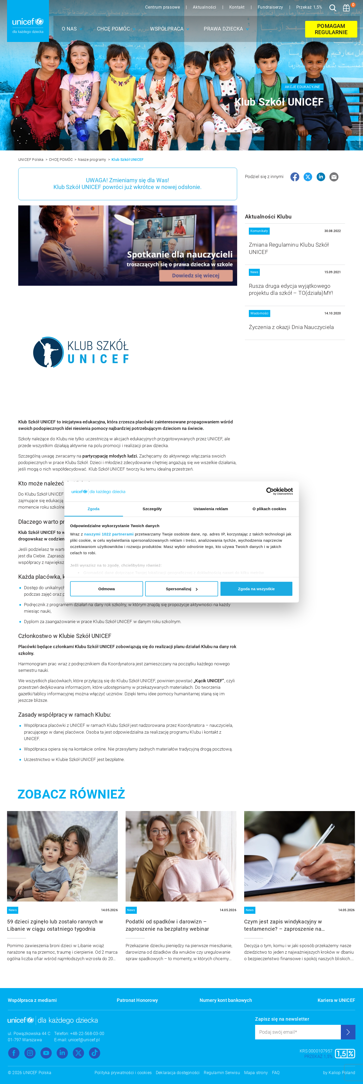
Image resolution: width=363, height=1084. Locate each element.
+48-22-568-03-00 (87, 1033)
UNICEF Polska (31, 159)
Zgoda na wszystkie (256, 589)
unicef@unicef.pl (84, 1039)
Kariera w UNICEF (336, 1000)
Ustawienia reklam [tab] (211, 508)
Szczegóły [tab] (152, 508)
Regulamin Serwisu (222, 1072)
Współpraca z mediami (32, 1000)
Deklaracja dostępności (178, 1072)
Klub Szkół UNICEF (128, 159)
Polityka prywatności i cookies (123, 1072)
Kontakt (237, 7)
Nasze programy (92, 159)
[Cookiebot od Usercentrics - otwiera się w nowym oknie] (270, 491)
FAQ (276, 1072)
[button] (70, 29)
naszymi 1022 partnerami (109, 534)
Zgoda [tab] (94, 508)
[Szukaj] (333, 8)
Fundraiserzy (271, 7)
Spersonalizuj (182, 589)
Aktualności (205, 7)
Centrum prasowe (163, 7)
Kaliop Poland (342, 1072)
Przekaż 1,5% (309, 7)
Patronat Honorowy (137, 1000)
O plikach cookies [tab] (269, 508)
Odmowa (106, 589)
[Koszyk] (346, 8)
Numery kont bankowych (226, 1000)
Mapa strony (256, 1072)
